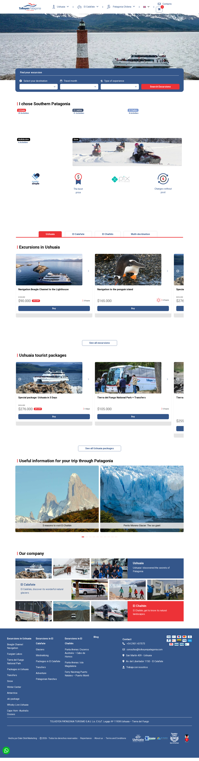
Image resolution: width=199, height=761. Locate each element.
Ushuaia (59, 7)
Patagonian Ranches (46, 679)
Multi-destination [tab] (140, 234)
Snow (10, 681)
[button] (146, 7)
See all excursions (99, 342)
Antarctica (12, 693)
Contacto (165, 4)
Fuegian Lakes (14, 654)
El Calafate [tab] (78, 234)
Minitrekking (42, 655)
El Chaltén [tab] (107, 234)
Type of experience (112, 80)
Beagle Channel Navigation (15, 646)
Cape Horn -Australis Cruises (17, 712)
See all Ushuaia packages (99, 448)
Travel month (68, 80)
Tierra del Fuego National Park (15, 661)
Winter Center (14, 687)
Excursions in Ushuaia (19, 638)
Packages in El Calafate (48, 661)
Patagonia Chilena (119, 7)
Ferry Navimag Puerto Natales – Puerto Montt (77, 674)
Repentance (86, 738)
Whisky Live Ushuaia (17, 704)
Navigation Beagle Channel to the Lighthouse (43, 289)
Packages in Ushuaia (17, 669)
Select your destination (33, 80)
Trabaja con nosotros (135, 667)
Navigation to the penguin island (115, 289)
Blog (96, 637)
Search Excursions (160, 86)
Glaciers (40, 649)
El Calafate (86, 7)
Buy (54, 308)
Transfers (12, 675)
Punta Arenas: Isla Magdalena (74, 664)
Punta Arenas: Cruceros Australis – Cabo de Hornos (77, 653)
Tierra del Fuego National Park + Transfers (121, 397)
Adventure (41, 673)
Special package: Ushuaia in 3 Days (37, 397)
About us (98, 738)
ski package (13, 698)
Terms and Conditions (116, 738)
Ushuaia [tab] (50, 234)
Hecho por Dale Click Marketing (22, 738)
